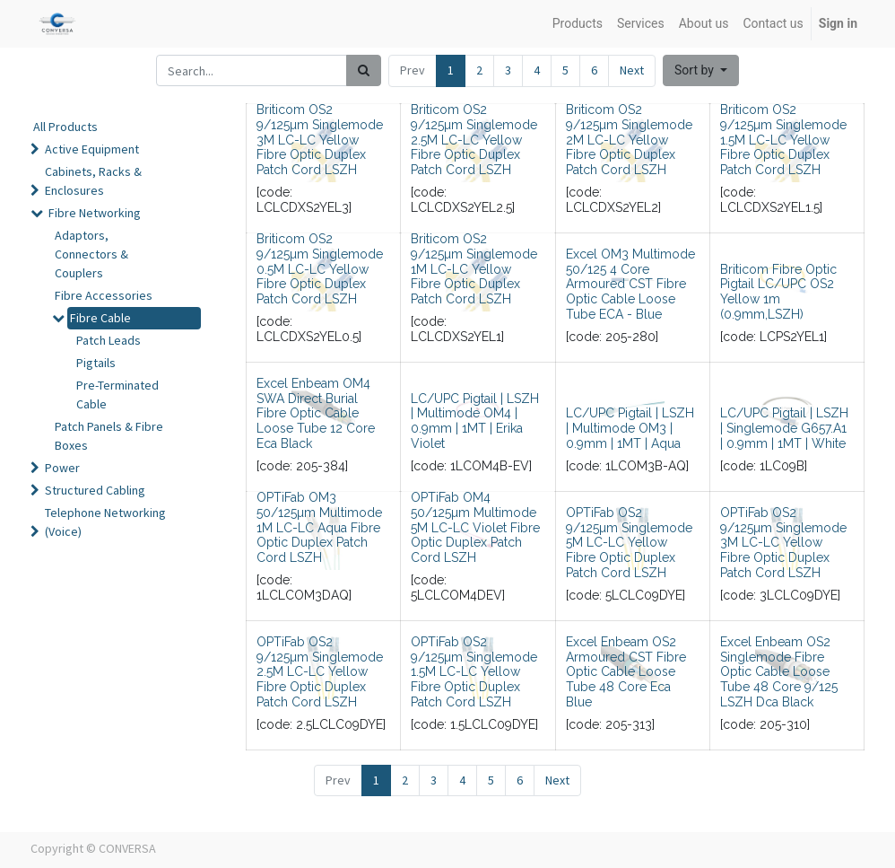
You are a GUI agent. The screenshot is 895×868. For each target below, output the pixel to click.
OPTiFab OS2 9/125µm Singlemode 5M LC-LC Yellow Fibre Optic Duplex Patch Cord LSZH (629, 542)
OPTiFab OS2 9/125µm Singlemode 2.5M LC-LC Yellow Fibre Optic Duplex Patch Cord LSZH (319, 672)
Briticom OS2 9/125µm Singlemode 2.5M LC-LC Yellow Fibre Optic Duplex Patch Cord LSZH (474, 139)
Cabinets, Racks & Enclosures (93, 180)
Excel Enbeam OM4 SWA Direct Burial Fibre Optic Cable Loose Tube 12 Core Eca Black (315, 413)
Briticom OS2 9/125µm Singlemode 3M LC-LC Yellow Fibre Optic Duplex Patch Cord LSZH (319, 139)
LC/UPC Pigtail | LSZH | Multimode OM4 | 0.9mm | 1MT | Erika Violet (475, 421)
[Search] (363, 70)
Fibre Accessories (103, 295)
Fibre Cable (100, 318)
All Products (65, 126)
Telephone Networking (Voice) (105, 521)
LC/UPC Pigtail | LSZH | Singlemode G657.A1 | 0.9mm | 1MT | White (784, 428)
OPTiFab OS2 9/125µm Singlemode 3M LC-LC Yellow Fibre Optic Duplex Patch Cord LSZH (783, 542)
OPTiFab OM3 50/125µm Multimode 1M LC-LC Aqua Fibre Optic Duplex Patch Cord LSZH (319, 527)
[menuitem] (577, 23)
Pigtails (96, 363)
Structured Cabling (95, 490)
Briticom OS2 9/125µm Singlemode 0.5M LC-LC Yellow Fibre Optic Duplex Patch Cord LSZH (319, 269)
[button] (701, 70)
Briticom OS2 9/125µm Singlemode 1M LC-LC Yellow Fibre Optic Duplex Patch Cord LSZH (474, 269)
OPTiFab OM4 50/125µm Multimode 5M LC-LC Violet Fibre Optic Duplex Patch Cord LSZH (475, 527)
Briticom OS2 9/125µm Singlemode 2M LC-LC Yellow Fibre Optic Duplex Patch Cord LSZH (629, 139)
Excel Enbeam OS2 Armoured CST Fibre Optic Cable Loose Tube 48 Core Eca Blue (626, 672)
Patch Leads (108, 340)
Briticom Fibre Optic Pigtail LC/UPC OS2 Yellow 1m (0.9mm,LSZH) (778, 291)
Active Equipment (92, 149)
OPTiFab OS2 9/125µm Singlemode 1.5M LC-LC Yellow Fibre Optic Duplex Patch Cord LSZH (474, 672)
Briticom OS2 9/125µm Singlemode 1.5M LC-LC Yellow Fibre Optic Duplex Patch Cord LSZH (783, 139)
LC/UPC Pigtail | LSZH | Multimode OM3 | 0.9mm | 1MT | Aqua (630, 428)
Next (632, 70)
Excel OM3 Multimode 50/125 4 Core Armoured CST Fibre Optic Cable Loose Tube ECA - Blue (630, 284)
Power (62, 468)
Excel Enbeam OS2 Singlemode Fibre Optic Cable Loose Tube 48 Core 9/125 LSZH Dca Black (779, 672)
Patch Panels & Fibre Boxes (109, 435)
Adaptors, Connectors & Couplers (91, 254)
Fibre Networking (94, 213)
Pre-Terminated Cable (117, 394)
